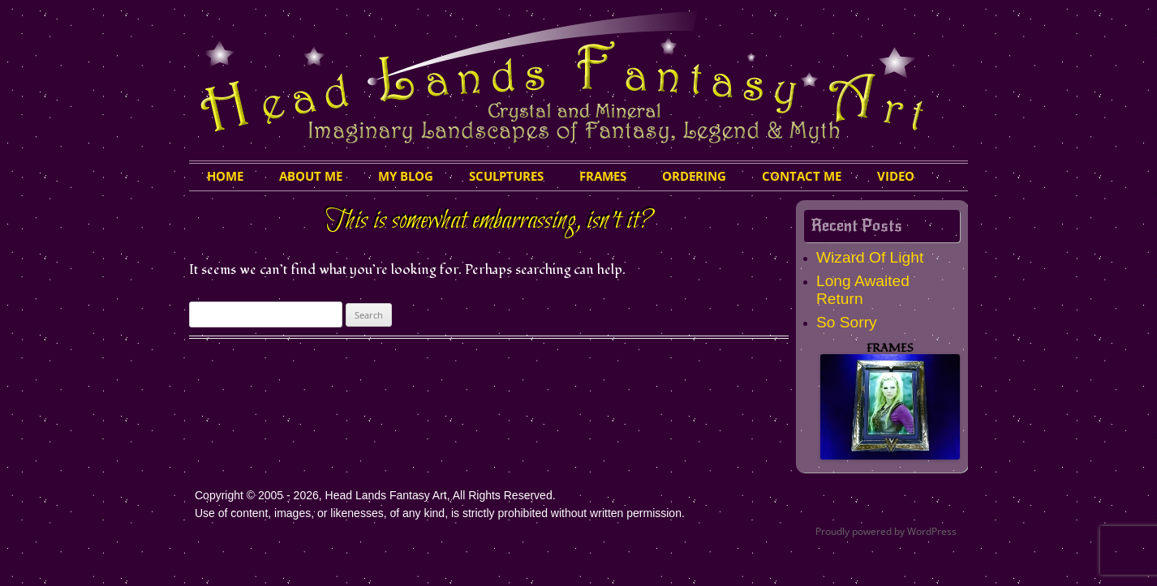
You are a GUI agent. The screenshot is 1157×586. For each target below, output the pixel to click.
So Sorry (846, 322)
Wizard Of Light (869, 257)
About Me (310, 176)
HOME (225, 176)
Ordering (694, 176)
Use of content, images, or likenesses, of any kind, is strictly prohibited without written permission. (440, 513)
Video (895, 176)
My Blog (405, 176)
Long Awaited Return (863, 289)
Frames (602, 176)
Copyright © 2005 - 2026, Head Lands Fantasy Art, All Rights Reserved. (375, 495)
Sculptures (506, 176)
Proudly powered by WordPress (886, 531)
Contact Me (801, 176)
